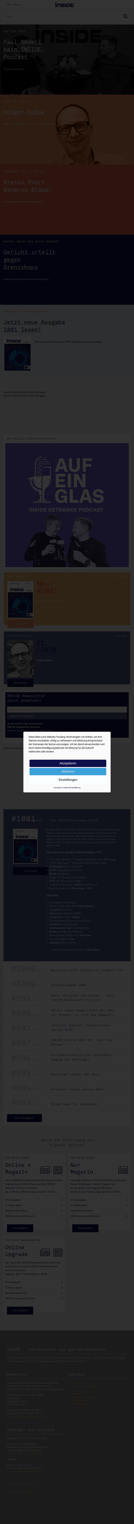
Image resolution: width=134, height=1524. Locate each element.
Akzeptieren (67, 763)
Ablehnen (68, 771)
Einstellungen (68, 780)
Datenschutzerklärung (72, 788)
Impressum (58, 788)
